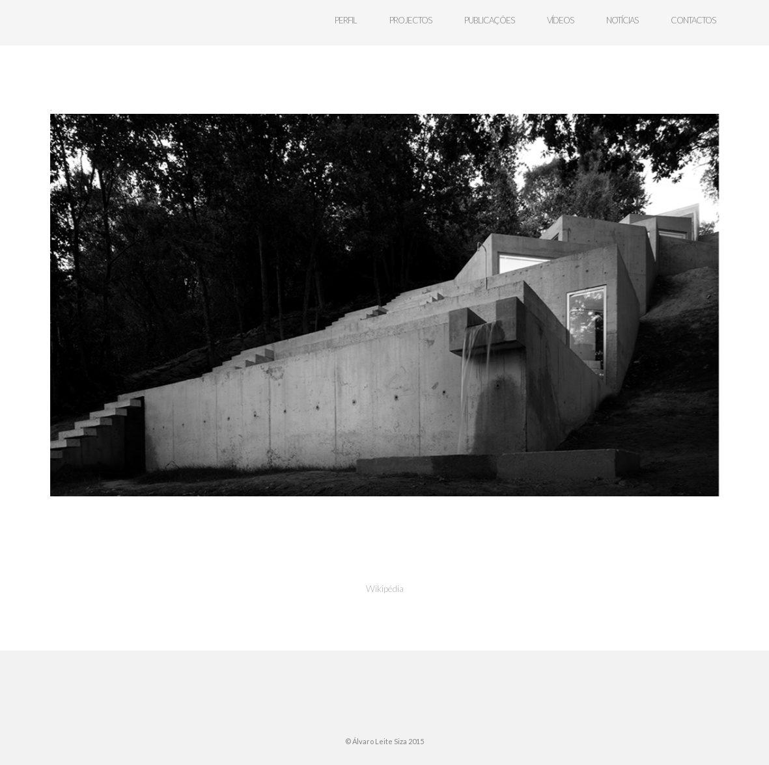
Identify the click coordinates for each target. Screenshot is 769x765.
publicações (489, 20)
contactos (693, 20)
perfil (346, 20)
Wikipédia (385, 588)
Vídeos (560, 20)
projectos (410, 20)
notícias (622, 20)
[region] (384, 305)
